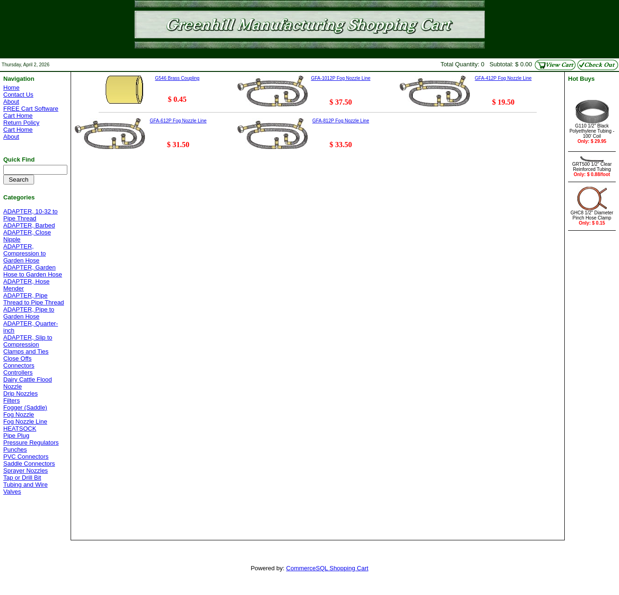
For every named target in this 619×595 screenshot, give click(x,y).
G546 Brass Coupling (177, 78)
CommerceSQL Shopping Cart (327, 568)
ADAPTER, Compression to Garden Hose (24, 253)
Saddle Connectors (29, 463)
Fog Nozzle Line (25, 421)
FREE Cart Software (30, 108)
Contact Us (18, 94)
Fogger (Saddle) (25, 407)
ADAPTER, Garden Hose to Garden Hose (32, 271)
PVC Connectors (26, 456)
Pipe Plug (16, 435)
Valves (12, 491)
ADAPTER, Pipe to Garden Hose (28, 313)
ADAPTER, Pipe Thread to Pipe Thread (33, 299)
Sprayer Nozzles (25, 470)
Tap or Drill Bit (22, 477)
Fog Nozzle (18, 414)
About (11, 101)
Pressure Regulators (31, 442)
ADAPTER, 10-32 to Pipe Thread (30, 215)
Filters (11, 400)
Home (11, 87)
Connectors (18, 365)
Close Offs (17, 358)
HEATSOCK (19, 428)
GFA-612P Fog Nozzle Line (178, 120)
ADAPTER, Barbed (29, 225)
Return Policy (21, 122)
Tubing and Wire (25, 484)
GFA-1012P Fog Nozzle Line (340, 78)
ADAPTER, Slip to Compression (27, 341)
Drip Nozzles (20, 393)
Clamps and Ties (26, 351)
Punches (15, 449)
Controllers (18, 372)
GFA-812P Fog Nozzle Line (340, 120)
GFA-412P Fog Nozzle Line (503, 78)
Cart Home (18, 115)
